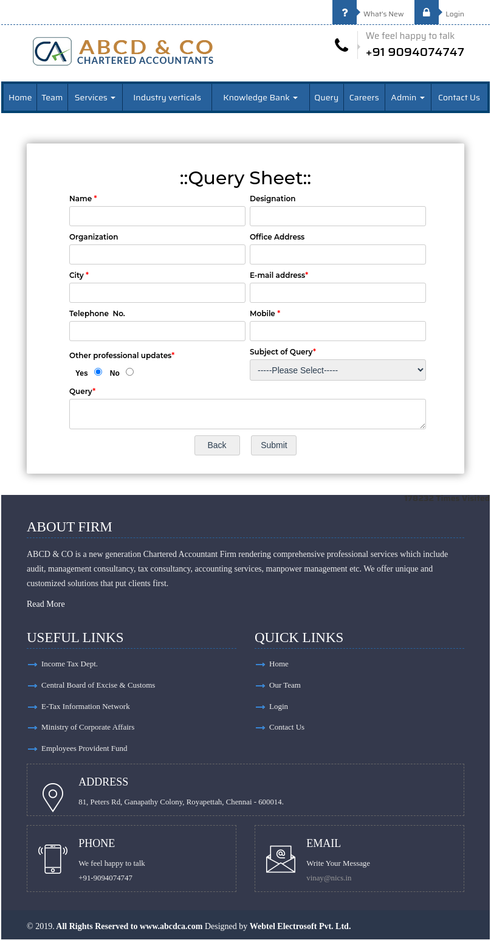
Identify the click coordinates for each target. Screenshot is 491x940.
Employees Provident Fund (84, 748)
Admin (407, 96)
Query (326, 96)
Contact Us (459, 96)
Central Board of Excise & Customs (98, 684)
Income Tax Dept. (69, 663)
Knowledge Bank (260, 96)
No (115, 372)
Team (52, 96)
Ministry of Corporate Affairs (87, 727)
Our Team (285, 684)
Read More (46, 604)
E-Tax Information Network (85, 706)
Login (439, 13)
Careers (364, 96)
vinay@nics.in (329, 878)
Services (95, 96)
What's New (368, 13)
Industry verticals (167, 96)
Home (20, 96)
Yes (81, 372)
